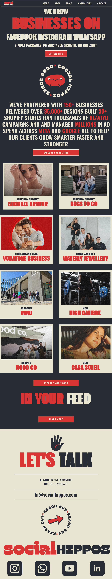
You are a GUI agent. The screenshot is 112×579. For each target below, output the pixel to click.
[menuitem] (48, 3)
